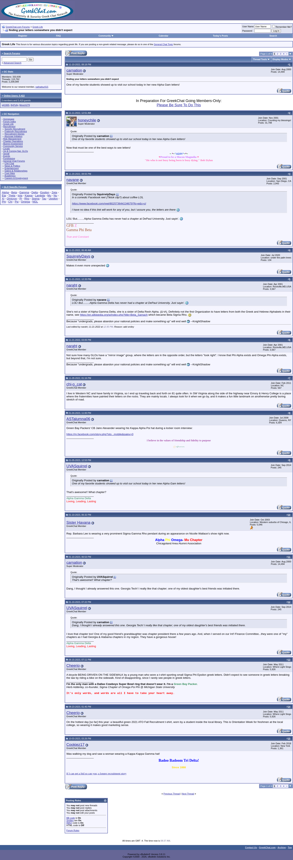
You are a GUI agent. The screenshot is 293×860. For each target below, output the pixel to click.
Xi (3, 198)
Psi (17, 201)
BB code (70, 818)
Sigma (36, 198)
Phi (4, 201)
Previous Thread (172, 793)
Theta (11, 195)
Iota (20, 195)
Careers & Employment (16, 178)
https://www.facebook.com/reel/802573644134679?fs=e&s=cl (109, 203)
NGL (35, 201)
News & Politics (12, 166)
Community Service (13, 146)
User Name (248, 26)
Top (290, 847)
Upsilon (53, 198)
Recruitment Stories (14, 134)
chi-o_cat (74, 384)
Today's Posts (220, 35)
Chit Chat (9, 163)
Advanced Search (13, 63)
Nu (55, 195)
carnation (74, 70)
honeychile (87, 120)
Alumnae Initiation (13, 136)
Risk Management (12, 139)
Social (6, 153)
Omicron (12, 198)
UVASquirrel (76, 466)
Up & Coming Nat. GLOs (15, 151)
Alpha (5, 192)
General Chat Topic (163, 44)
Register (22, 35)
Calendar (163, 35)
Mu (49, 195)
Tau (44, 198)
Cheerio (73, 665)
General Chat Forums (14, 161)
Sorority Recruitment (15, 129)
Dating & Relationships (16, 171)
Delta (35, 192)
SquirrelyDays (78, 256)
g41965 (5, 105)
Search (273, 35)
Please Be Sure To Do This (179, 105)
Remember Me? (282, 27)
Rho (26, 198)
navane (72, 180)
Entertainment (11, 168)
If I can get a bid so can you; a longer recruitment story (96, 773)
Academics (10, 175)
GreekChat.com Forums (18, 27)
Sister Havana (78, 522)
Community (106, 35)
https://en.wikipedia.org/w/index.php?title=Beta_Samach (114, 314)
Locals (6, 148)
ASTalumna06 (78, 419)
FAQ (58, 35)
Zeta (54, 192)
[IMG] (69, 823)
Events (6, 156)
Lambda (40, 195)
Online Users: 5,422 (14, 95)
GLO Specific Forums (15, 187)
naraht (71, 285)
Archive (282, 847)
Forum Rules (72, 830)
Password (247, 31)
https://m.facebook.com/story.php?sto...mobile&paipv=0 (99, 434)
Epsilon (44, 192)
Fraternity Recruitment (16, 131)
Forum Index (9, 121)
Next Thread (188, 793)
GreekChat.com (267, 847)
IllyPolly (14, 105)
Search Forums (12, 53)
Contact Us (251, 847)
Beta (14, 192)
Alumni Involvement (13, 143)
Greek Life (37, 27)
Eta (4, 195)
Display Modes (280, 59)
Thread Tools (260, 59)
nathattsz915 (41, 87)
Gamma (24, 192)
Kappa (29, 195)
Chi (10, 201)
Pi (20, 198)
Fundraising (9, 158)
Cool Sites (10, 173)
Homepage (8, 119)
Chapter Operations (13, 141)
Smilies (70, 820)
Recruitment (9, 126)
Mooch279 (24, 105)
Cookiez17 (75, 744)
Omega (25, 201)
